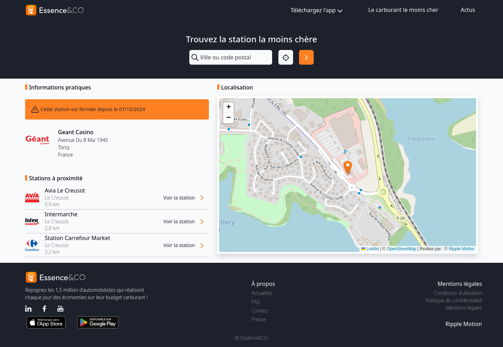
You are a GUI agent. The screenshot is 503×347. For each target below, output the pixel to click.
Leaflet (370, 248)
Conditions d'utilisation (458, 293)
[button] (347, 168)
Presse (259, 319)
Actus (468, 10)
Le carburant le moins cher (403, 10)
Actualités (262, 293)
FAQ (256, 301)
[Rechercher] (306, 57)
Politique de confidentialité (454, 300)
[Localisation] (285, 57)
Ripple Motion (461, 248)
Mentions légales (464, 307)
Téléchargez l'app (317, 10)
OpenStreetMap (401, 248)
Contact (260, 310)
